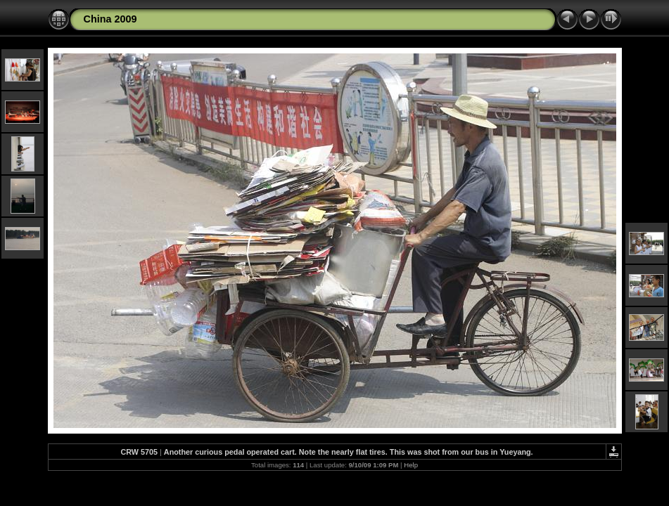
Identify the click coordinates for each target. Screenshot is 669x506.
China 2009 (110, 19)
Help (411, 465)
